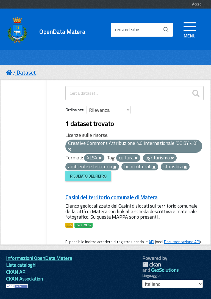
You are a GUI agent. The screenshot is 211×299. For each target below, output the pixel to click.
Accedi (197, 4)
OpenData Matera (62, 32)
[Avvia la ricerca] (166, 30)
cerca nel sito (126, 29)
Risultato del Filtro (88, 176)
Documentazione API (182, 242)
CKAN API (16, 272)
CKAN (151, 264)
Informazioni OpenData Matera (39, 258)
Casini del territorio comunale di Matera (111, 197)
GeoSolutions (165, 270)
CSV (69, 225)
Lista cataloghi (21, 265)
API (151, 242)
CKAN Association (24, 278)
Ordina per (74, 110)
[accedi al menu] (190, 29)
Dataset (26, 72)
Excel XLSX (83, 225)
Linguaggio (151, 275)
